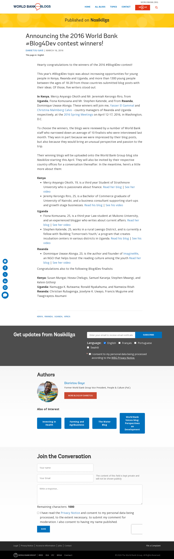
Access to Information (45, 545)
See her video (62, 225)
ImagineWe (130, 253)
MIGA (59, 555)
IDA (47, 555)
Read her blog (112, 187)
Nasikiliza (99, 20)
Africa (67, 316)
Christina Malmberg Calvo (54, 110)
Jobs (60, 545)
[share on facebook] (5, 267)
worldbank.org (149, 2)
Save (43, 529)
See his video (114, 205)
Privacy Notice (70, 513)
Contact (126, 7)
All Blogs (100, 7)
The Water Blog (104, 423)
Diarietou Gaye (35, 50)
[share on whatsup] (5, 287)
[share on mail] (5, 261)
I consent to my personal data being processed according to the (119, 356)
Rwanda (49, 316)
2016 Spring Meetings (78, 114)
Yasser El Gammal (122, 105)
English (41, 55)
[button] (156, 7)
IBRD (40, 555)
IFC (52, 555)
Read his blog (93, 205)
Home (87, 7)
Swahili (95, 347)
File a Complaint (153, 545)
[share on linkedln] (5, 280)
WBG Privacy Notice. (123, 358)
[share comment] (5, 295)
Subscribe (148, 335)
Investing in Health (49, 423)
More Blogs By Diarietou (80, 395)
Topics (113, 7)
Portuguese (145, 343)
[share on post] (5, 274)
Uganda (58, 316)
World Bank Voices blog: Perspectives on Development (132, 423)
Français (127, 343)
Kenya (40, 316)
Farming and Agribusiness (76, 423)
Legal (15, 545)
